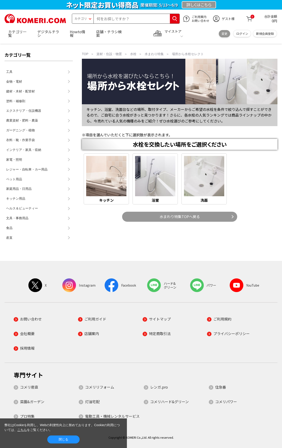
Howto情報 (77, 33)
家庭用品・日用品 (19, 189)
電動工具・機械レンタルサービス (112, 416)
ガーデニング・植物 (20, 130)
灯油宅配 (92, 401)
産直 (9, 237)
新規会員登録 (265, 33)
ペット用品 (14, 179)
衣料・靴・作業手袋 (20, 140)
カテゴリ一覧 (17, 33)
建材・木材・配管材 (20, 91)
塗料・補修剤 (15, 101)
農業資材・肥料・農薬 (22, 120)
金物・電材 (14, 81)
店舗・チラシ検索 (109, 33)
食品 (9, 228)
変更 (224, 33)
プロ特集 (27, 416)
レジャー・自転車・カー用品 (27, 169)
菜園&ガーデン (32, 401)
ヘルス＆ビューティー (22, 208)
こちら (22, 430)
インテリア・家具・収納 (23, 150)
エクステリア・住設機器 (23, 110)
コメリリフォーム (99, 387)
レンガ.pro (159, 387)
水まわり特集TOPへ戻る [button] (180, 216)
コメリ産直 (29, 387)
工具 (9, 72)
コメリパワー (226, 401)
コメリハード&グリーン (169, 401)
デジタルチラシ (48, 33)
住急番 (220, 387)
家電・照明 (14, 159)
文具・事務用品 (17, 218)
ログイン (242, 33)
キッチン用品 (15, 198)
